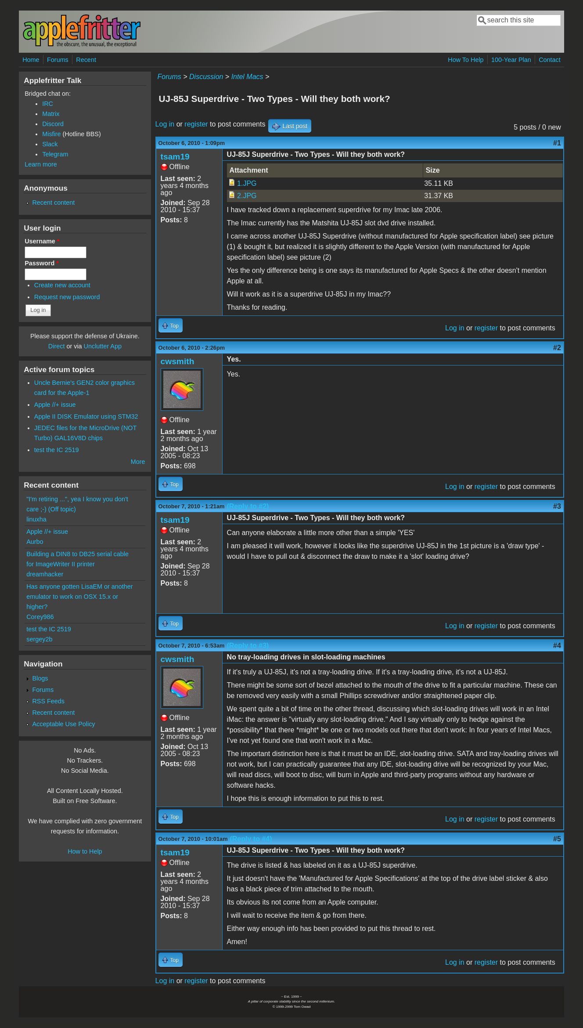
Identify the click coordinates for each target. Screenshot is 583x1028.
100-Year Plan (511, 59)
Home (30, 59)
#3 (557, 506)
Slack (50, 144)
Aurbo (34, 541)
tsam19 (175, 156)
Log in (165, 124)
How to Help (85, 851)
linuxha (36, 519)
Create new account (62, 285)
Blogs (40, 678)
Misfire (51, 134)
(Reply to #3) (248, 645)
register (196, 124)
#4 (557, 645)
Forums (57, 59)
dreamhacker (44, 574)
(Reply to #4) (251, 839)
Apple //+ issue (55, 404)
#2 (557, 347)
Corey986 (40, 616)
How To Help (465, 59)
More (138, 461)
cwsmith (177, 361)
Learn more (41, 164)
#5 (557, 839)
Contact (550, 59)
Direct (56, 346)
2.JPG (246, 195)
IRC (47, 103)
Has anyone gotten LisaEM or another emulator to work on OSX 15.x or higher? (79, 596)
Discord (53, 123)
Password (42, 263)
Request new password (67, 296)
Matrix (50, 113)
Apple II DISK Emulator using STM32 (86, 416)
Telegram (55, 154)
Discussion (206, 76)
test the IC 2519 (56, 449)
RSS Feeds (48, 701)
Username (42, 241)
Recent (86, 59)
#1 (557, 143)
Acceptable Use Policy (63, 724)
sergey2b (39, 639)
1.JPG (246, 183)
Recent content (53, 202)
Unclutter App (103, 346)
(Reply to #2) (248, 506)
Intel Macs (247, 76)
